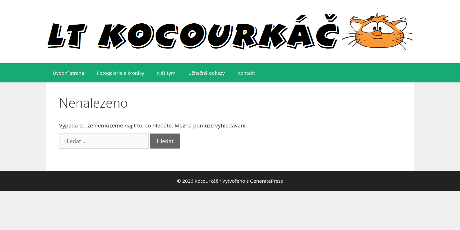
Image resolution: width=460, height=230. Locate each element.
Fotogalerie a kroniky (120, 73)
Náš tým (166, 73)
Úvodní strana (68, 73)
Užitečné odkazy (206, 73)
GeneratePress (266, 181)
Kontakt (246, 73)
